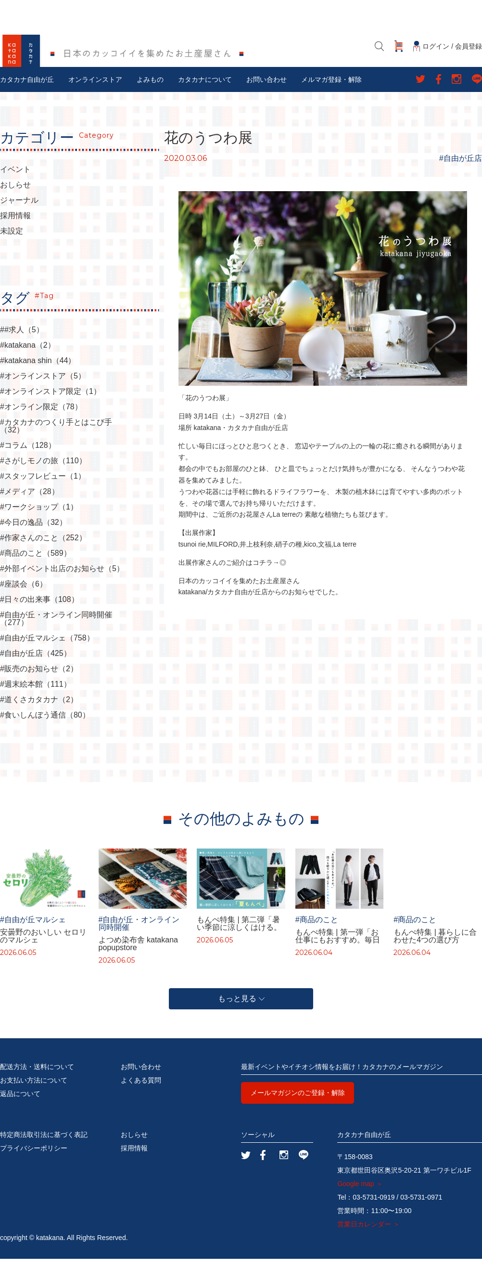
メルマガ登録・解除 (331, 100)
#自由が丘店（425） (35, 675)
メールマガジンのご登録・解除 (298, 1114)
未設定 (11, 252)
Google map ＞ (359, 1205)
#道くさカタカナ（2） (39, 721)
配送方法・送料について (37, 1088)
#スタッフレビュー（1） (43, 497)
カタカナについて (205, 100)
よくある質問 (141, 1101)
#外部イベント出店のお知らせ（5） (62, 590)
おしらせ (15, 206)
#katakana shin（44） (38, 382)
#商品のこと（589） (35, 574)
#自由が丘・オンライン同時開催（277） (56, 640)
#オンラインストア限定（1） (50, 413)
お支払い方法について (33, 1101)
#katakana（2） (27, 366)
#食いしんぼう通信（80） (45, 736)
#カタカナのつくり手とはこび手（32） (56, 447)
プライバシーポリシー (33, 1169)
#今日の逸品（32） (33, 544)
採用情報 (15, 237)
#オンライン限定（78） (41, 428)
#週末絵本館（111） (35, 705)
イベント (15, 191)
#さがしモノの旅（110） (43, 482)
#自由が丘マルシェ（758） (47, 659)
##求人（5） (22, 351)
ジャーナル (19, 221)
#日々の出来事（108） (39, 621)
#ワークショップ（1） (39, 528)
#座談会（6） (23, 605)
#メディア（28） (29, 513)
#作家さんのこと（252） (43, 559)
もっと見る (241, 1020)
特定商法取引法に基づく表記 (44, 1156)
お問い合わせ (266, 100)
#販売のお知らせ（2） (39, 690)
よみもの (150, 100)
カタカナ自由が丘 (27, 100)
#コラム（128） (28, 466)
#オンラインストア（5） (43, 397)
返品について (20, 1115)
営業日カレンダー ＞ (368, 1245)
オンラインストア (95, 100)
